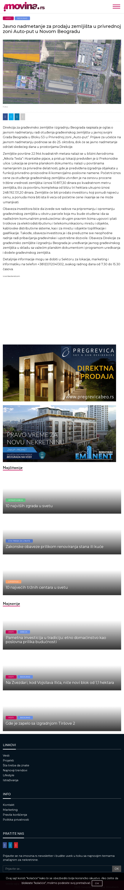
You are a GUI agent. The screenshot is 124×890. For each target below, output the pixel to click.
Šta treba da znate (16, 765)
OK (117, 868)
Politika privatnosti (16, 819)
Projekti (8, 760)
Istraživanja (10, 780)
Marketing (10, 810)
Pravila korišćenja (15, 814)
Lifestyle (8, 775)
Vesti (6, 755)
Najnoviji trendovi (15, 770)
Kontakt (8, 805)
